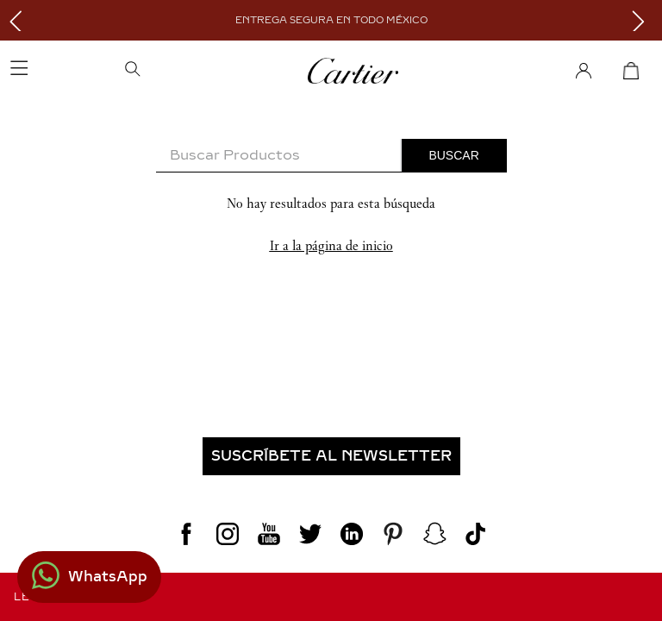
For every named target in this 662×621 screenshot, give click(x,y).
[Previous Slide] (19, 20)
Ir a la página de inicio (331, 245)
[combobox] (331, 155)
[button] (187, 70)
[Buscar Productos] (454, 155)
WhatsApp (107, 576)
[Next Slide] (643, 20)
